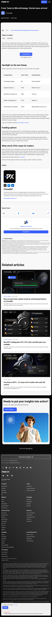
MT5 (7, 30)
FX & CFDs (3, 488)
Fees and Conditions (31, 512)
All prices (3, 529)
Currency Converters (31, 488)
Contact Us (29, 519)
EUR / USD (3, 523)
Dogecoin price (4, 519)
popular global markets (23, 122)
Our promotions (4, 552)
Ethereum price (4, 515)
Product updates (7, 296)
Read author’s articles (10, 198)
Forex (2, 499)
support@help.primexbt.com (14, 462)
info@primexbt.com (14, 460)
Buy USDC (29, 505)
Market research (30, 534)
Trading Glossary (30, 540)
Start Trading (10, 409)
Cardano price (4, 521)
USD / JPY (3, 525)
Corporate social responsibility (7, 547)
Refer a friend (4, 554)
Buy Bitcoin (29, 499)
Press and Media (4, 545)
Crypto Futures (4, 486)
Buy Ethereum (29, 501)
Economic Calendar (31, 490)
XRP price (3, 517)
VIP (2, 494)
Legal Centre (29, 521)
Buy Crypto (3, 490)
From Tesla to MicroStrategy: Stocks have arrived (24, 30)
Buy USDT (29, 503)
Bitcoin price (3, 512)
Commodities (4, 503)
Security (3, 540)
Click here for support (26, 457)
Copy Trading (4, 492)
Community (3, 536)
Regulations (3, 538)
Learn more (15, 604)
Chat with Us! (29, 448)
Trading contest (4, 556)
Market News (29, 538)
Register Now (26, 231)
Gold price (3, 527)
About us (3, 534)
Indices (2, 501)
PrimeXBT (9, 13)
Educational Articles (31, 536)
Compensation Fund (31, 517)
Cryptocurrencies (4, 505)
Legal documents (5, 560)
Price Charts (29, 486)
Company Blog (29, 515)
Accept (5, 607)
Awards (3, 542)
